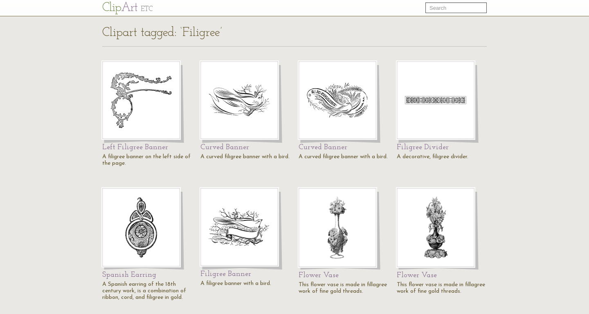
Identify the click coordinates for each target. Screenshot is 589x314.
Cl (127, 8)
